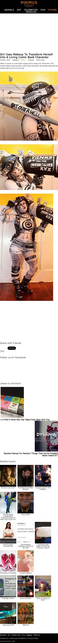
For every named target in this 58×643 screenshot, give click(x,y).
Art (19, 10)
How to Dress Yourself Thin (8, 545)
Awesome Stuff (8, 625)
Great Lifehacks (25, 598)
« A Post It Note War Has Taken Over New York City (25, 419)
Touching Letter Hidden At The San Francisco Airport (43, 546)
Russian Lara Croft (8, 488)
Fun (43, 10)
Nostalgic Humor (8, 598)
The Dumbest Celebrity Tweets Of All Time (25, 546)
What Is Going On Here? (43, 599)
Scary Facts (25, 514)
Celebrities (31, 10)
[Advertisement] (29, 33)
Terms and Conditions (18, 638)
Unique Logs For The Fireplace (43, 488)
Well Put (26, 625)
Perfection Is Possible (8, 573)
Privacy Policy (33, 638)
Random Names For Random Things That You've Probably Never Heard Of (31, 454)
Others (52, 10)
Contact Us (4, 638)
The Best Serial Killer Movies (25, 488)
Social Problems (25, 573)
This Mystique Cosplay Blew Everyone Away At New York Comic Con (8, 516)
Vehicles (31, 12)
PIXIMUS (29, 2)
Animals (9, 10)
